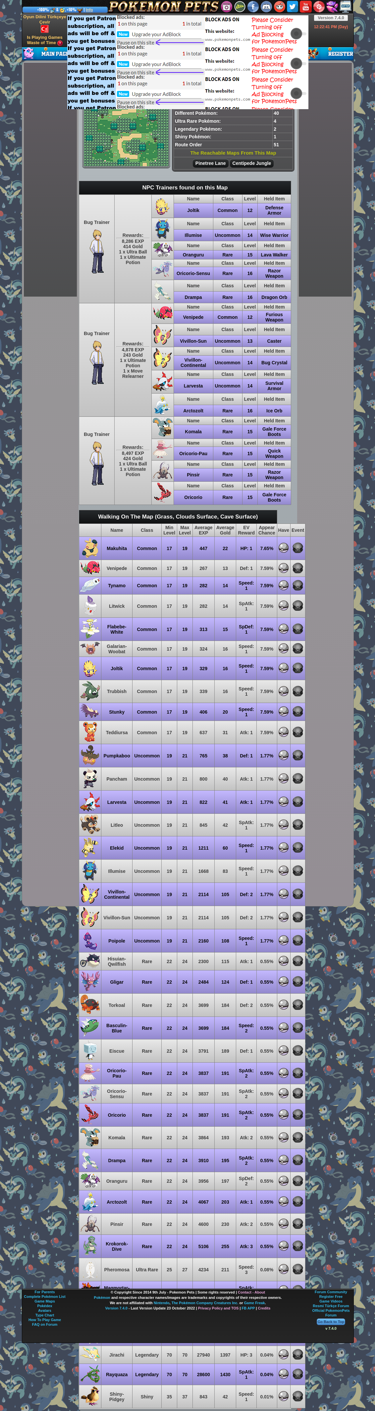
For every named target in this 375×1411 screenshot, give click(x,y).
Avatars (44, 1310)
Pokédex (44, 1306)
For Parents (44, 1292)
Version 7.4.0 (331, 17)
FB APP (248, 1308)
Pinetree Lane (210, 163)
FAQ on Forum (44, 1324)
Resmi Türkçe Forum (331, 1306)
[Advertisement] (147, 61)
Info (89, 10)
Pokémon (102, 1298)
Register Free (331, 1297)
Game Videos (331, 1301)
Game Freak (254, 1303)
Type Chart (44, 1315)
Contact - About (251, 1292)
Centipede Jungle (252, 163)
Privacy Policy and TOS (218, 1308)
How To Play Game (44, 1320)
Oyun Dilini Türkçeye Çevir (44, 23)
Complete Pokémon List (44, 1297)
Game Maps (44, 1301)
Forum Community (331, 1292)
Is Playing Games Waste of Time (45, 40)
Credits (264, 1308)
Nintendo (162, 1303)
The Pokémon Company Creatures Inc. (205, 1303)
